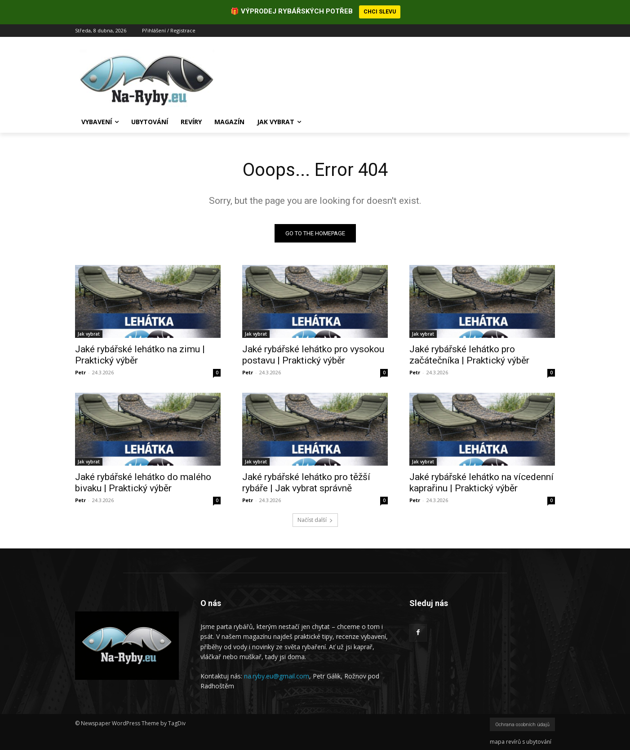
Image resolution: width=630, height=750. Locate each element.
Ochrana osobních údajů (522, 725)
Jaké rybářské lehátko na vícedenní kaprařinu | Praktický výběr (481, 483)
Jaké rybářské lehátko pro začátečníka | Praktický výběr (469, 355)
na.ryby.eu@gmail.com (276, 676)
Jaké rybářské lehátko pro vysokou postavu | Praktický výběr (313, 355)
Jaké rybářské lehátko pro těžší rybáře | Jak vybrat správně (306, 483)
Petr (80, 372)
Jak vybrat (89, 334)
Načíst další (315, 520)
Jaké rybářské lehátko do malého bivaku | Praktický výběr (143, 483)
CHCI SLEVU (380, 12)
